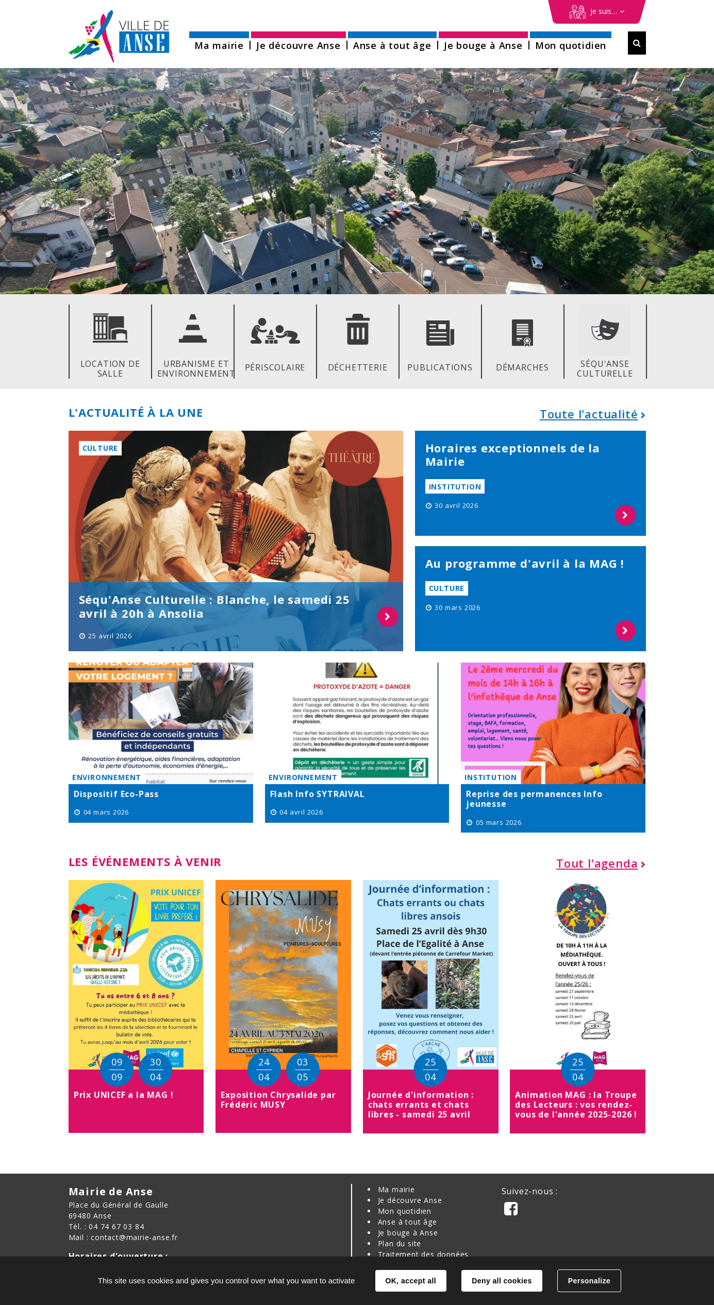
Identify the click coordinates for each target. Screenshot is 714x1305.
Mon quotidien (404, 1211)
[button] (219, 42)
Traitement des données (423, 1254)
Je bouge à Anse (408, 1233)
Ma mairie (396, 1189)
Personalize (589, 1281)
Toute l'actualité (589, 413)
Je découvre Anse (410, 1200)
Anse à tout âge (407, 1222)
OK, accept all (411, 1281)
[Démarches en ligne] (597, 12)
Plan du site (400, 1243)
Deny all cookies (502, 1281)
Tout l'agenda (597, 863)
